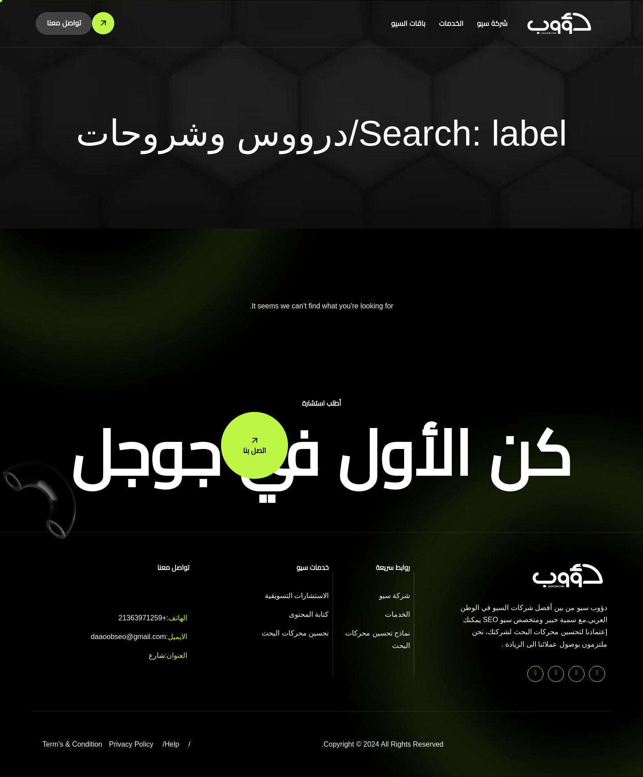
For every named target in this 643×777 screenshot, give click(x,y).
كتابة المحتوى (309, 614)
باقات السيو (409, 23)
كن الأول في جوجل (321, 454)
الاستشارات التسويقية (297, 595)
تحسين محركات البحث (295, 633)
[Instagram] (535, 674)
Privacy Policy (131, 744)
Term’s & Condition (72, 744)
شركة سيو (492, 23)
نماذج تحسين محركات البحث (377, 639)
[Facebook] (556, 674)
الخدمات (451, 23)
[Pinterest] (597, 674)
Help (172, 744)
